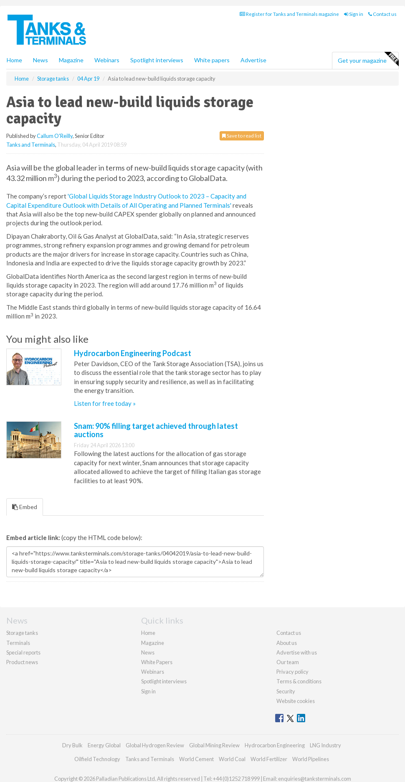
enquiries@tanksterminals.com (314, 778)
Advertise (253, 60)
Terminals (18, 642)
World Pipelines (310, 759)
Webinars (106, 60)
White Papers (156, 662)
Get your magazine (368, 59)
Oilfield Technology (97, 759)
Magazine (71, 60)
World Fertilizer (269, 759)
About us (286, 642)
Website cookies (295, 701)
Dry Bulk (72, 745)
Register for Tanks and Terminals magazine (289, 14)
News (147, 652)
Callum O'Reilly (55, 135)
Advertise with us (296, 652)
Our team (287, 662)
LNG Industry (325, 745)
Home (14, 60)
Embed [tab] (24, 506)
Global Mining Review (214, 745)
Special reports (23, 652)
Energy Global (104, 745)
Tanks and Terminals (30, 144)
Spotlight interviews (156, 60)
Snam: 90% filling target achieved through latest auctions (156, 430)
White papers (212, 60)
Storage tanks (22, 632)
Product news (22, 662)
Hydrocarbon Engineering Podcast (132, 353)
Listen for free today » (105, 403)
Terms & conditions (298, 681)
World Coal (232, 759)
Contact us (382, 14)
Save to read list (241, 135)
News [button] (40, 60)
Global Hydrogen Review (155, 745)
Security (285, 691)
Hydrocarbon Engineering (275, 745)
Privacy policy (292, 671)
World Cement (196, 759)
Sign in (353, 14)
